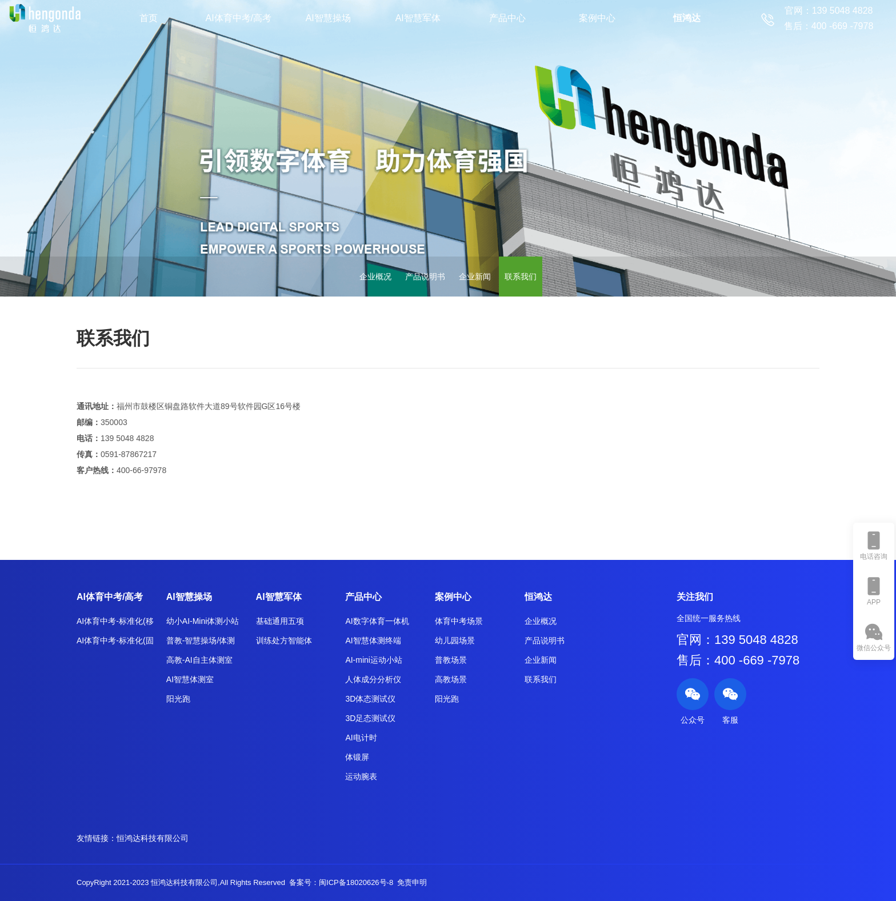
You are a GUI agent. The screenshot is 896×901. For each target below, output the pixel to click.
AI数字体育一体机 (377, 621)
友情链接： (97, 838)
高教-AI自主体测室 (199, 659)
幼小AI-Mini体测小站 (202, 621)
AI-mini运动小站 (373, 659)
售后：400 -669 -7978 (738, 660)
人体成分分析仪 (373, 679)
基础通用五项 (280, 621)
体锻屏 (357, 757)
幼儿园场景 (455, 640)
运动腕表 (361, 776)
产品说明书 (425, 276)
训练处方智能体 (284, 640)
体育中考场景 (459, 621)
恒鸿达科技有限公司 (153, 838)
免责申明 (412, 882)
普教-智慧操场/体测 (200, 640)
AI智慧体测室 (190, 679)
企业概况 (375, 276)
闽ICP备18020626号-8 (356, 882)
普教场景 (451, 659)
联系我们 (521, 276)
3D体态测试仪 (370, 698)
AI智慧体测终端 (373, 640)
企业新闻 (475, 276)
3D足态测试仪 (370, 718)
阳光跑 (178, 698)
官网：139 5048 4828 (737, 639)
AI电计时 (361, 737)
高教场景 (451, 679)
